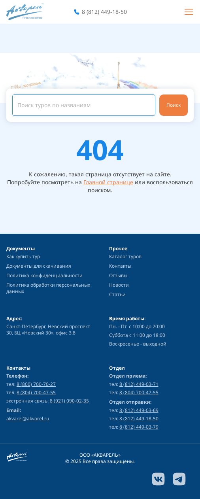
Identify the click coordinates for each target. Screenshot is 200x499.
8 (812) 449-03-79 (138, 426)
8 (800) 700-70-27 (36, 384)
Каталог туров (125, 256)
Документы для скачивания (38, 266)
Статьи (117, 294)
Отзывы (118, 275)
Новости (119, 285)
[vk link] (158, 479)
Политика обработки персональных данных (48, 288)
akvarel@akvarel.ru (27, 419)
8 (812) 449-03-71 (138, 384)
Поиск (173, 105)
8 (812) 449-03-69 (138, 410)
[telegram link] (179, 479)
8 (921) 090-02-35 (69, 400)
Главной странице (108, 182)
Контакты (120, 266)
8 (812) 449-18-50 (104, 11)
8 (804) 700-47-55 (36, 392)
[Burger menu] (189, 12)
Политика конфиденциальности (44, 275)
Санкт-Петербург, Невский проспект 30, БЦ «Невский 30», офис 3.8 (48, 329)
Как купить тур (23, 256)
